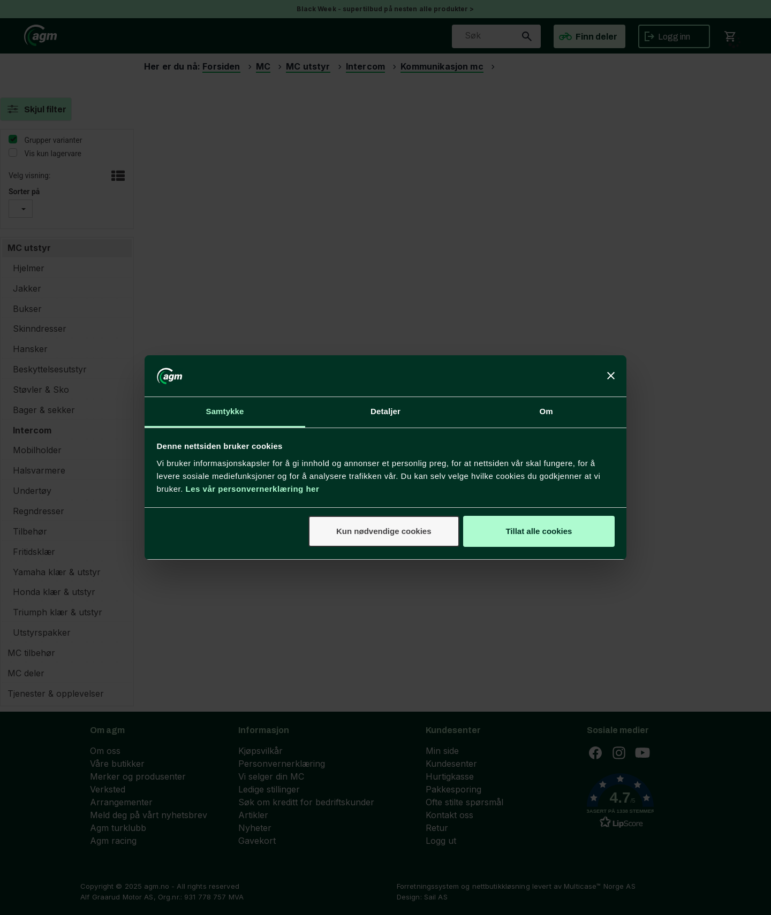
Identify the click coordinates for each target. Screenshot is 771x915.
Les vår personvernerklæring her (253, 488)
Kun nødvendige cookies (384, 531)
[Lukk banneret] (611, 375)
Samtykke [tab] (225, 411)
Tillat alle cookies (538, 531)
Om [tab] (546, 411)
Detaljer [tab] (385, 411)
